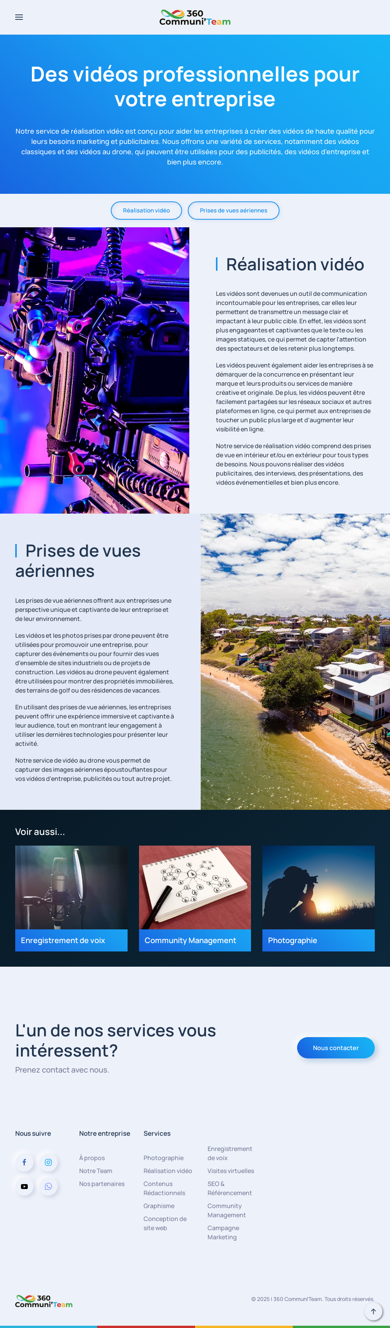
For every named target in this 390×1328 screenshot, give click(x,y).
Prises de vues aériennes (233, 210)
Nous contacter (336, 1048)
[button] (19, 17)
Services (157, 1133)
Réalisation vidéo (146, 210)
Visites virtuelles (231, 1171)
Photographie (164, 1158)
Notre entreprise (104, 1133)
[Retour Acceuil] (195, 17)
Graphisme (159, 1206)
